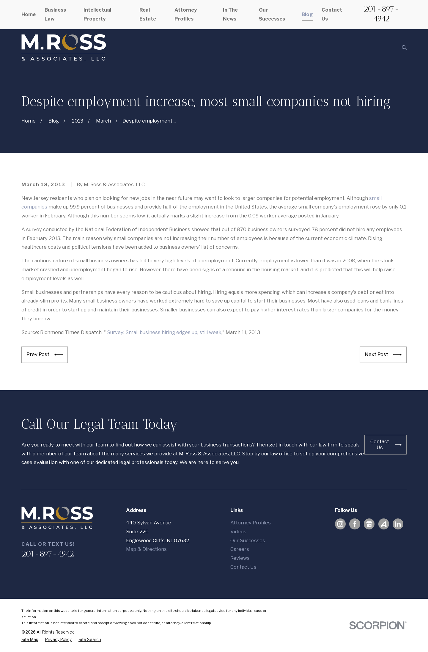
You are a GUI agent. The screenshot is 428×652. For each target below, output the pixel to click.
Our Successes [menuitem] (272, 14)
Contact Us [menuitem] (332, 14)
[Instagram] (340, 524)
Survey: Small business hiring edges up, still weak (164, 332)
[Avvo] (384, 524)
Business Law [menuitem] (55, 14)
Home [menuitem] (28, 14)
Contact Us (243, 567)
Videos (238, 532)
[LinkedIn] (398, 524)
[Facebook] (355, 524)
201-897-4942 (381, 13)
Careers (239, 549)
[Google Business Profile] (369, 524)
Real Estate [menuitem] (147, 14)
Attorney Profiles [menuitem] (185, 14)
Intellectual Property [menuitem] (97, 14)
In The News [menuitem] (230, 14)
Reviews (240, 558)
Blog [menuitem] (307, 14)
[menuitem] (29, 639)
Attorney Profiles (250, 523)
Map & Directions (146, 549)
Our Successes (247, 540)
